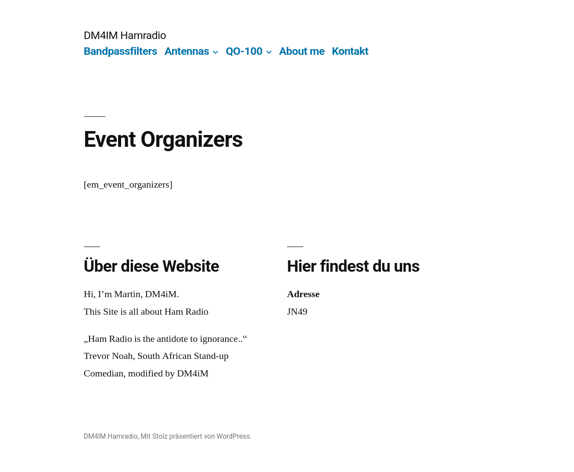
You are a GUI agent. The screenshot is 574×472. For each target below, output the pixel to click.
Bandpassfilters (121, 51)
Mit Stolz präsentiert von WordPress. (196, 436)
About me (302, 51)
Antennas (187, 51)
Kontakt (350, 51)
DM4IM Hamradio (125, 35)
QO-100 (244, 51)
